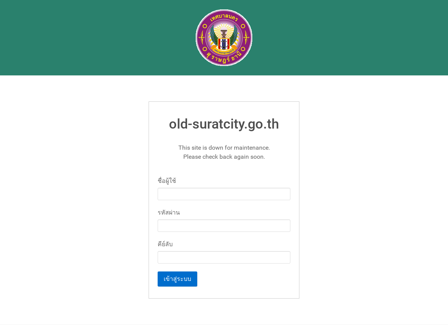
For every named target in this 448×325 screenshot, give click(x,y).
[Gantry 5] (224, 37)
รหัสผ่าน (169, 212)
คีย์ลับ (165, 244)
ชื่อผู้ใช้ (167, 180)
